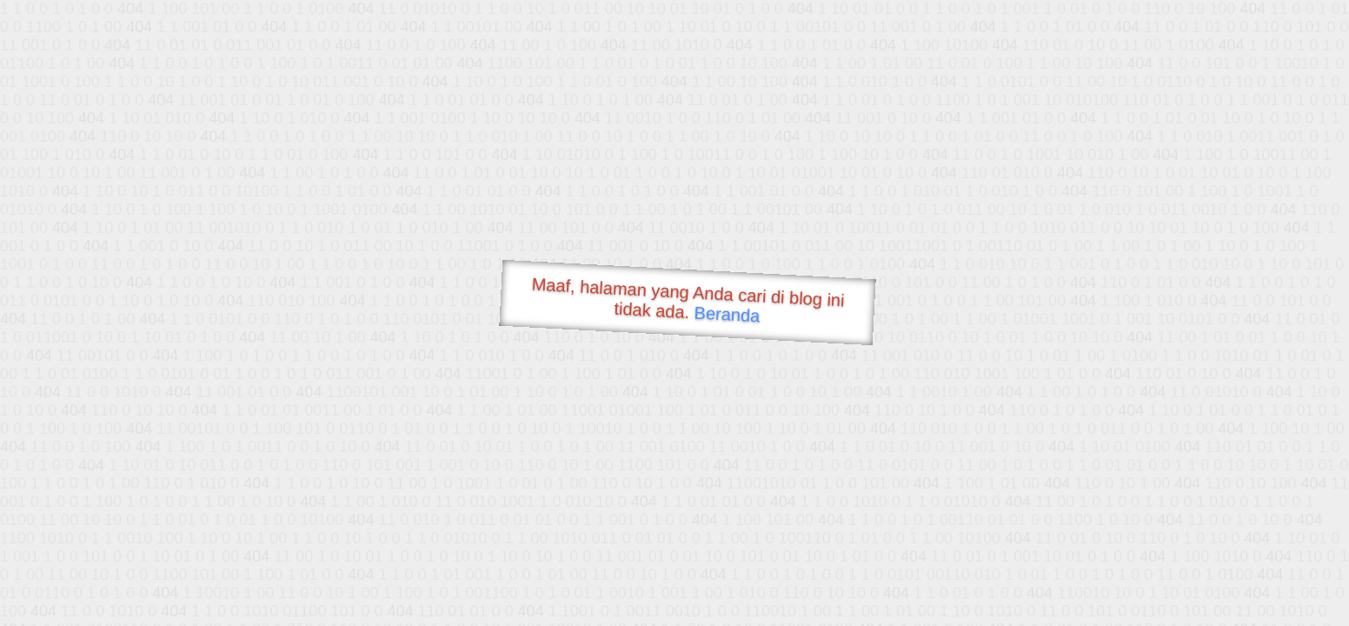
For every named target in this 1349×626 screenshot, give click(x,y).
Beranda (727, 314)
